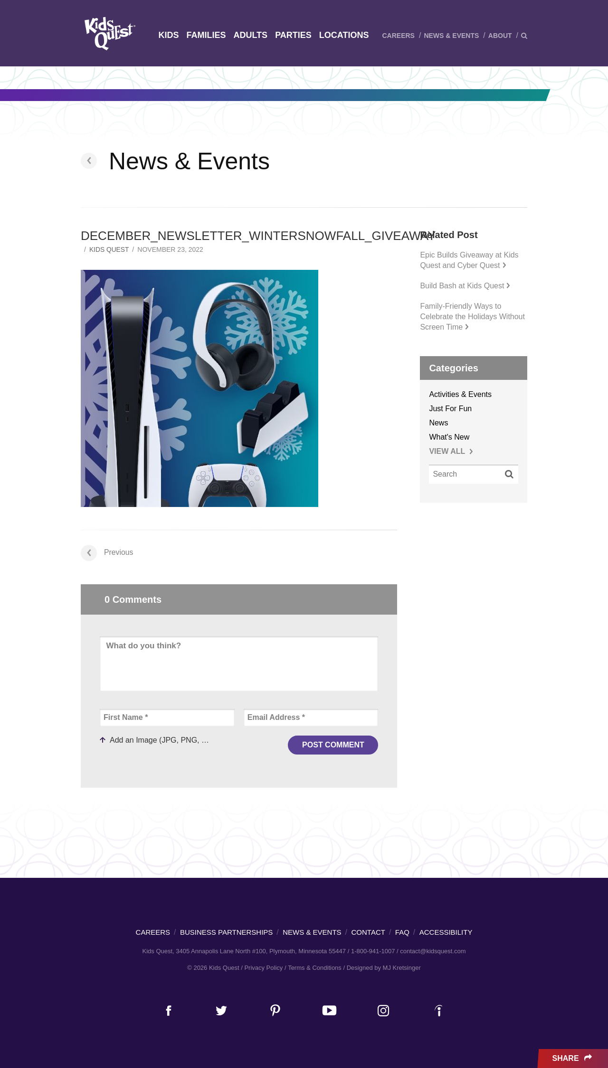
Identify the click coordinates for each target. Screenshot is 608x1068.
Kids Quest (108, 33)
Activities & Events (460, 394)
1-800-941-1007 (373, 951)
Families (206, 35)
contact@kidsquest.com (433, 951)
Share (573, 1058)
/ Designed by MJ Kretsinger (381, 967)
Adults (250, 35)
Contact (368, 932)
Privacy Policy (263, 967)
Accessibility (446, 932)
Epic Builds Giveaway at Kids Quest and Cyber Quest (469, 260)
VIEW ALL (451, 451)
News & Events (451, 35)
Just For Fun (450, 409)
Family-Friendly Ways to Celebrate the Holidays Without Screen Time (472, 316)
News (438, 423)
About (500, 35)
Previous (107, 552)
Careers (398, 35)
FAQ (402, 932)
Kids (168, 35)
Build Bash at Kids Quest (465, 286)
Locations (344, 35)
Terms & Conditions (315, 967)
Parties (293, 35)
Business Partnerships (226, 932)
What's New (449, 437)
